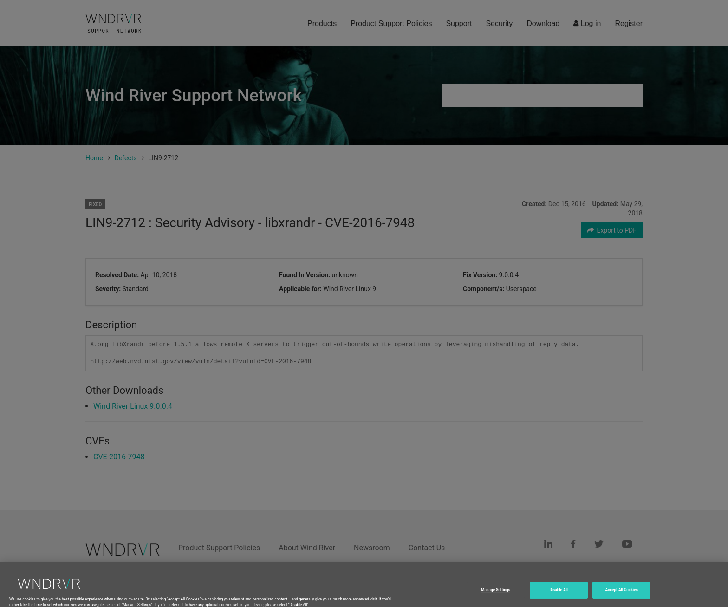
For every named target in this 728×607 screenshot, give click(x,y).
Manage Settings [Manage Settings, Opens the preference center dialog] (495, 598)
